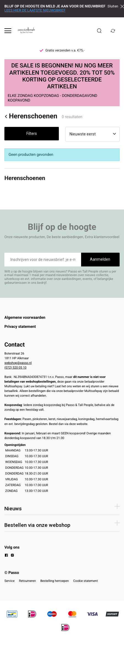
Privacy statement (20, 327)
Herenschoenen (30, 116)
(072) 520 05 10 (15, 367)
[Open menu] (7, 30)
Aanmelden (100, 259)
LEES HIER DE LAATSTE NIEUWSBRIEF (34, 11)
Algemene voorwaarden (24, 317)
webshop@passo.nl (18, 363)
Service (9, 581)
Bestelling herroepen (54, 581)
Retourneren (27, 581)
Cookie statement (85, 581)
